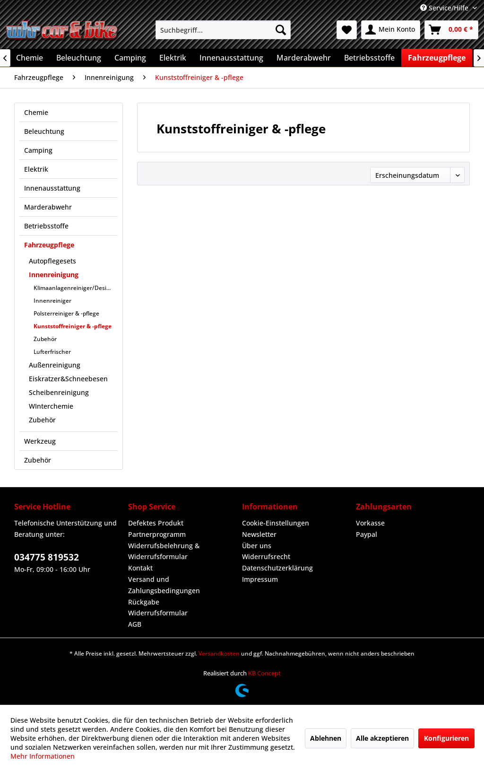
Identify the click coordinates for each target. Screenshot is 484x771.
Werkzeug (40, 441)
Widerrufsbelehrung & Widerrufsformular (163, 551)
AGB (134, 624)
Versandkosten (219, 653)
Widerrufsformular (158, 612)
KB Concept (264, 673)
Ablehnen (325, 738)
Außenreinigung (54, 364)
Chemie (36, 112)
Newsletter (259, 534)
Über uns (256, 545)
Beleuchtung (44, 131)
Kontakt (140, 567)
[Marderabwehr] (303, 58)
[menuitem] (223, 29)
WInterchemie (51, 406)
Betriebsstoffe (46, 225)
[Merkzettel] (347, 29)
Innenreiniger (52, 301)
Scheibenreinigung (59, 392)
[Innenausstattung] (231, 58)
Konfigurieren (446, 738)
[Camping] (130, 58)
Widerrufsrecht (266, 556)
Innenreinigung (53, 274)
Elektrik (36, 169)
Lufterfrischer (52, 352)
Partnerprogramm (157, 534)
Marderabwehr (48, 206)
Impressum (260, 579)
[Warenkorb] (451, 29)
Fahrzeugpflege (49, 244)
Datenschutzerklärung (277, 567)
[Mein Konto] (390, 29)
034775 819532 (46, 557)
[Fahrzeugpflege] (436, 58)
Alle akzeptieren (382, 738)
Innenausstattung (52, 188)
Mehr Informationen (42, 756)
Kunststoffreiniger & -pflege (73, 326)
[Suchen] (281, 29)
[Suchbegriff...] (223, 29)
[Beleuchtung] (79, 58)
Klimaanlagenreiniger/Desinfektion (76, 288)
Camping (38, 150)
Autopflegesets (52, 260)
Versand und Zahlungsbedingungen (164, 585)
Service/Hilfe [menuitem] (445, 7)
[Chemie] (29, 58)
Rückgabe (143, 601)
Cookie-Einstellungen (275, 522)
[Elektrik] (173, 58)
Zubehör (45, 339)
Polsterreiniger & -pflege (66, 313)
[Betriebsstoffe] (369, 58)
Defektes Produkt (155, 522)
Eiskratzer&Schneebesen (68, 378)
